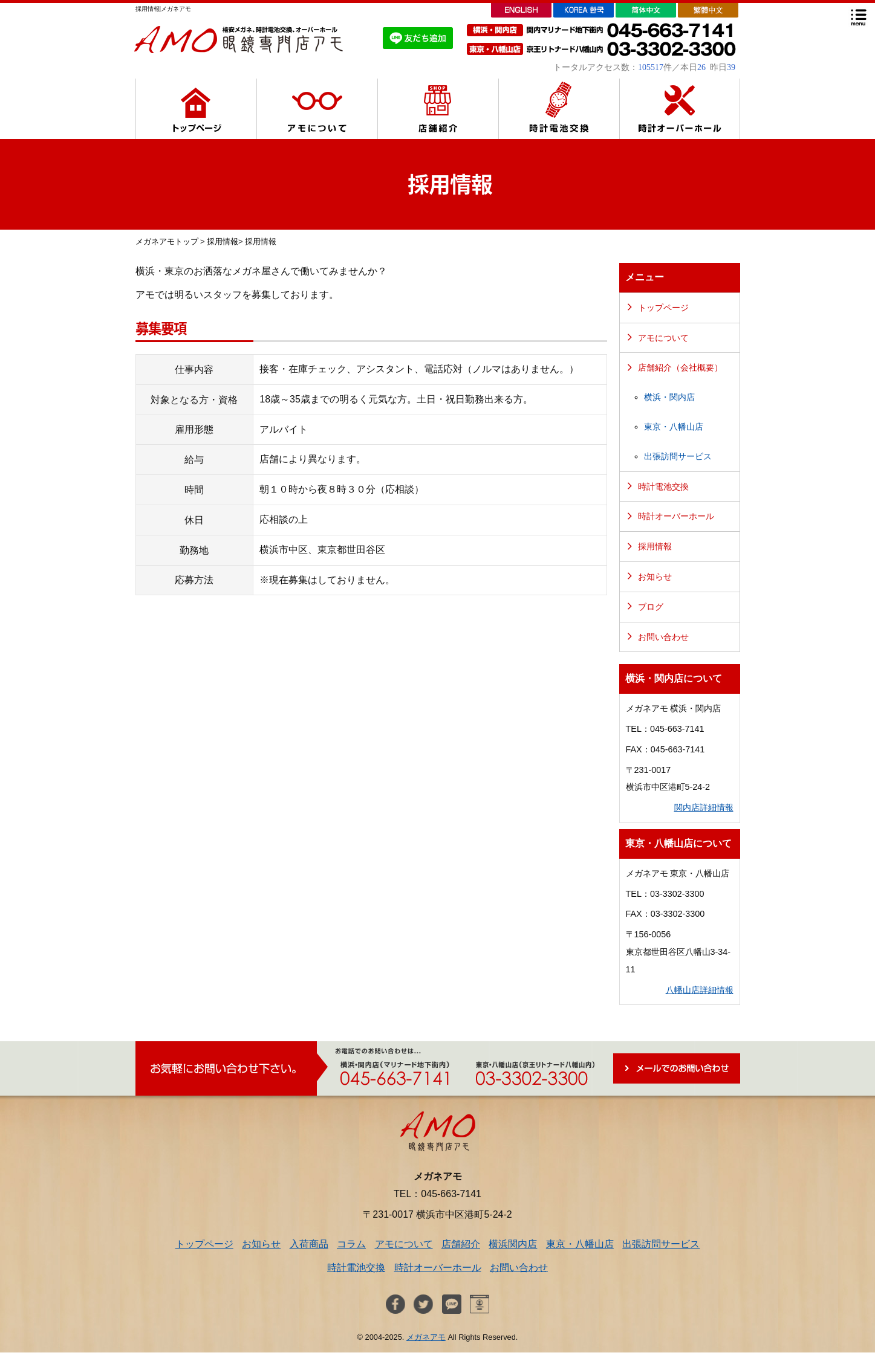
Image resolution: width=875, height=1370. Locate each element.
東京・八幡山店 (673, 426)
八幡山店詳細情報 (700, 990)
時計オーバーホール (676, 516)
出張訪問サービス (678, 456)
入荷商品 (309, 1244)
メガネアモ (426, 1337)
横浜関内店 (513, 1244)
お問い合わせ (663, 637)
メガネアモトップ (166, 241)
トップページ (663, 307)
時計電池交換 (663, 486)
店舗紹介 (460, 1244)
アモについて (663, 338)
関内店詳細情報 (704, 807)
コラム (351, 1244)
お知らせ (655, 576)
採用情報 (222, 241)
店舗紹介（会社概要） (680, 367)
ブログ (650, 607)
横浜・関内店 (669, 397)
